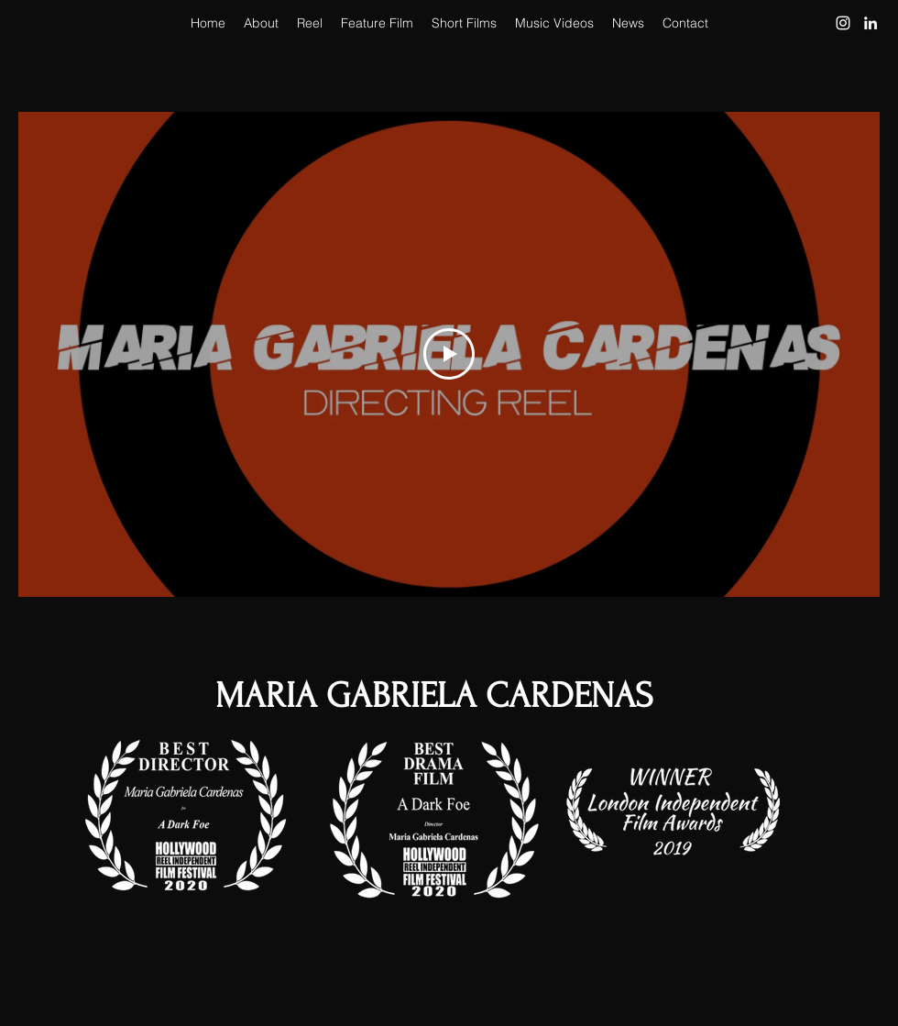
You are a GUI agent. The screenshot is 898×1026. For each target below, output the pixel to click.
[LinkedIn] (870, 23)
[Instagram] (843, 23)
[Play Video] (449, 354)
